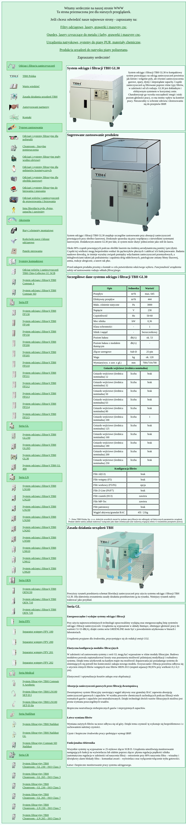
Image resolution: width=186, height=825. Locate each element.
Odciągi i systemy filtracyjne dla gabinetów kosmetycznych (40, 168)
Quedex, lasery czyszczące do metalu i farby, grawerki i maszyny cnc (93, 34)
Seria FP (23, 302)
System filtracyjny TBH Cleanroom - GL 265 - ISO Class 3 (41, 775)
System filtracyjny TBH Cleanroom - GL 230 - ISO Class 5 (41, 785)
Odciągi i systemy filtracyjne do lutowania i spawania (40, 189)
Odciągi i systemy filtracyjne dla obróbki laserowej (40, 179)
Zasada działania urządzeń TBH (39, 96)
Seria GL (24, 425)
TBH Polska (29, 76)
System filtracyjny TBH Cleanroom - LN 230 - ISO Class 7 (41, 806)
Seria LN (24, 477)
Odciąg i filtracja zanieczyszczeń (37, 65)
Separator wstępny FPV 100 (37, 631)
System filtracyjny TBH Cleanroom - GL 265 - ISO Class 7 (41, 796)
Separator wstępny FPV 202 (37, 662)
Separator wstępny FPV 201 (37, 652)
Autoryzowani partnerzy (35, 106)
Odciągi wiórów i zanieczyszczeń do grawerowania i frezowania (40, 199)
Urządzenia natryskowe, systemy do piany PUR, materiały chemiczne (93, 42)
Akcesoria (24, 220)
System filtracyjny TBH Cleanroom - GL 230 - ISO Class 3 (41, 765)
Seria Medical (26, 672)
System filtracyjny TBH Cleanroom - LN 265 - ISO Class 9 (41, 816)
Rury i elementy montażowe (37, 230)
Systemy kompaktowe (31, 261)
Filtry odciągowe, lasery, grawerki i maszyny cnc (93, 27)
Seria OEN (25, 580)
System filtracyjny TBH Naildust (40, 724)
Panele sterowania (32, 251)
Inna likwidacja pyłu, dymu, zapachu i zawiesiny (37, 210)
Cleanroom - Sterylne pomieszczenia (34, 148)
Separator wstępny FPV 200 (37, 641)
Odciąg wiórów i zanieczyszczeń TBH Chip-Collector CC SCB (40, 271)
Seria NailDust (27, 713)
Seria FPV (24, 621)
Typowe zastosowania (31, 127)
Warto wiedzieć (31, 86)
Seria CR (24, 754)
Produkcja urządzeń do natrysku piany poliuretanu (93, 50)
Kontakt (26, 117)
